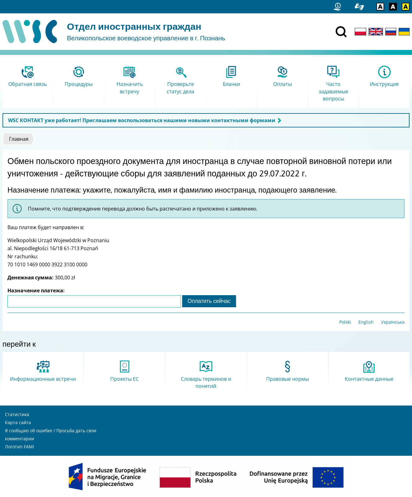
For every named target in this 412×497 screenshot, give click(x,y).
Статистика (17, 414)
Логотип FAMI (19, 447)
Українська (393, 322)
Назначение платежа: (36, 290)
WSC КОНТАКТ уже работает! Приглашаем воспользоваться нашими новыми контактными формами (141, 120)
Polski (345, 322)
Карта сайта (18, 422)
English (366, 322)
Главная (18, 138)
